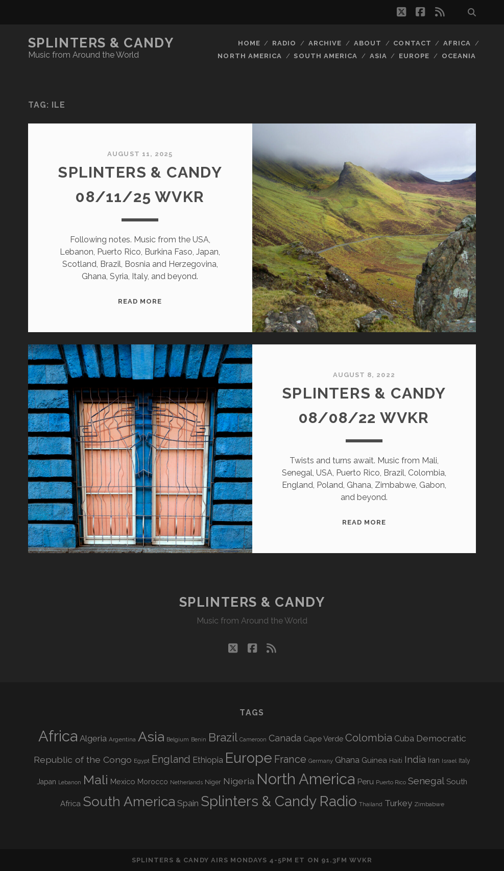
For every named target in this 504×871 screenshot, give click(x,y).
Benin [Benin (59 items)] (198, 739)
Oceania (459, 56)
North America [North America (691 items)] (305, 779)
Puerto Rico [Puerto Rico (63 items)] (391, 782)
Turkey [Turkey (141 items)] (398, 803)
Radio (284, 43)
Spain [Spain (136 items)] (188, 803)
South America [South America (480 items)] (129, 801)
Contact (412, 43)
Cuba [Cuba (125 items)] (404, 738)
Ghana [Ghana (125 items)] (347, 760)
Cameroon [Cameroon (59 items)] (253, 739)
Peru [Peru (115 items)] (365, 781)
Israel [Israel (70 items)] (449, 760)
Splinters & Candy (101, 43)
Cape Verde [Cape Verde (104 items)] (323, 738)
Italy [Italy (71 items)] (464, 760)
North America (250, 56)
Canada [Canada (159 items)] (285, 738)
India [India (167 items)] (415, 759)
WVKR (360, 860)
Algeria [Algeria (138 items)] (93, 738)
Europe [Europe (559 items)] (248, 758)
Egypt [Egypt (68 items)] (142, 760)
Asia (378, 56)
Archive (325, 43)
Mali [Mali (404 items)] (95, 779)
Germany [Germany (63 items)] (320, 760)
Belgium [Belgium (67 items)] (177, 739)
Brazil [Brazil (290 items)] (222, 737)
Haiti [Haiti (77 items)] (395, 760)
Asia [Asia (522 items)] (151, 736)
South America (325, 56)
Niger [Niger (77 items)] (213, 782)
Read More (140, 301)
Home (249, 43)
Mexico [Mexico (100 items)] (122, 781)
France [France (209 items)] (290, 759)
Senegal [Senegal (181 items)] (426, 780)
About (367, 43)
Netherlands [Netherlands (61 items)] (186, 782)
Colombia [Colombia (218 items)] (368, 738)
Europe (414, 56)
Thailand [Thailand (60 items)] (370, 804)
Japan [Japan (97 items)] (46, 782)
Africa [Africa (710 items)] (58, 736)
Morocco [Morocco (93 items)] (152, 782)
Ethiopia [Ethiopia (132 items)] (208, 760)
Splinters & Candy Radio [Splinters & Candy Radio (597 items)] (279, 801)
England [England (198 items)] (171, 759)
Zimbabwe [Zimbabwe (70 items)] (429, 804)
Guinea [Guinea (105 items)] (374, 760)
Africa (457, 43)
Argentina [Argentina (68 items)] (122, 739)
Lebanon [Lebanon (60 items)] (69, 782)
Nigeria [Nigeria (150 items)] (238, 781)
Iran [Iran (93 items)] (434, 760)
